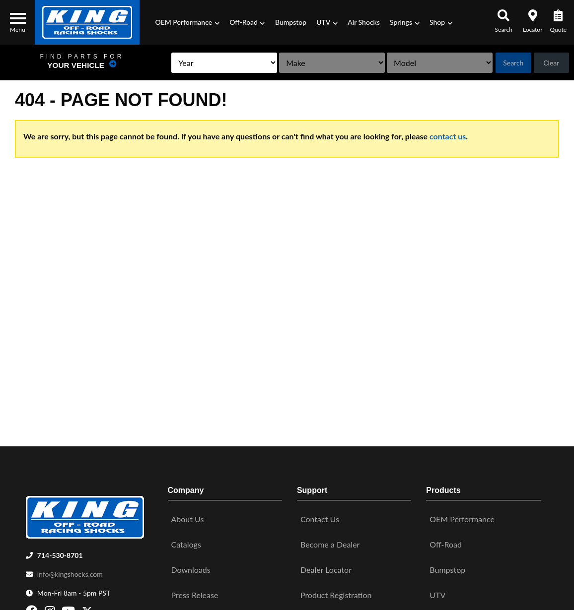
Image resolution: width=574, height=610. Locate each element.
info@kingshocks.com (70, 570)
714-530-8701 (60, 551)
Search (505, 63)
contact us (448, 136)
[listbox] (172, 63)
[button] (187, 22)
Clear (549, 63)
